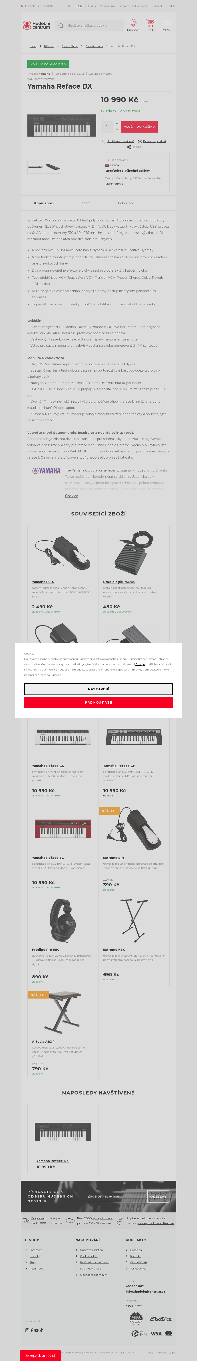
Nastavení (98, 689)
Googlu (140, 664)
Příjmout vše (98, 702)
